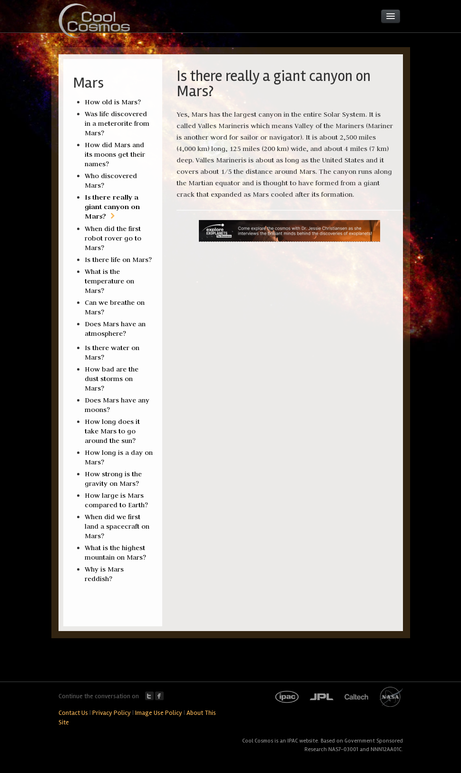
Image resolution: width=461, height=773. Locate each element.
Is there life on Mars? (118, 259)
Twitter (149, 696)
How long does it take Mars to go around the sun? (112, 431)
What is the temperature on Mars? (109, 281)
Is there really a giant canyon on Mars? (112, 206)
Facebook (159, 696)
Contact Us (73, 713)
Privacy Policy (111, 713)
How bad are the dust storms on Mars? (111, 378)
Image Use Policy (158, 713)
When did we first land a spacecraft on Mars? (117, 526)
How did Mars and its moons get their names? (115, 154)
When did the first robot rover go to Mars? (113, 238)
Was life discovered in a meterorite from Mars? (117, 123)
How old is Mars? (113, 102)
